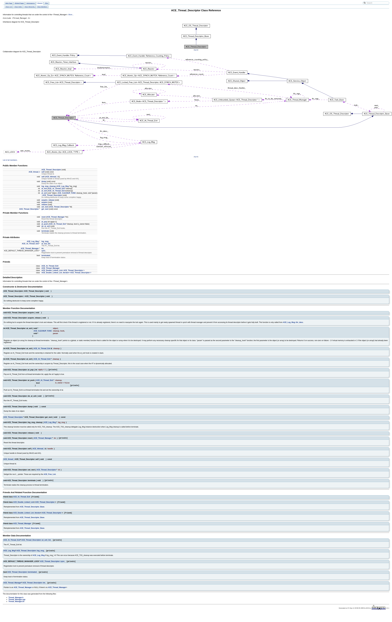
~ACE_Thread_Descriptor (52, 196)
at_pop (44, 222)
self (43, 172)
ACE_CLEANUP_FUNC (67, 193)
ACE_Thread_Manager (56, 217)
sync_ (44, 251)
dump (44, 182)
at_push (45, 224)
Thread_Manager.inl (16, 607)
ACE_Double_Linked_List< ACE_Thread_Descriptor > (63, 271)
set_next (45, 207)
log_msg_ (45, 242)
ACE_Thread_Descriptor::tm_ (34, 588)
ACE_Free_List (50, 477)
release (44, 205)
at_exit (44, 189)
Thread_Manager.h (15, 603)
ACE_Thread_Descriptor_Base (32, 510)
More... (71, 15)
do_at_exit (46, 227)
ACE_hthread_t (51, 177)
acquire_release (48, 200)
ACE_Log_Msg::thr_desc (293, 323)
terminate (45, 231)
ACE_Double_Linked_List (23, 506)
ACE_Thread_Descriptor (51, 170)
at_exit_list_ (46, 244)
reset (44, 217)
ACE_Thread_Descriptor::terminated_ (22, 577)
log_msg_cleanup (49, 187)
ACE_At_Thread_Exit (56, 189)
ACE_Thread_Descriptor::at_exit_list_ (36, 544)
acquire (45, 203)
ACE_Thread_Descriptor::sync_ (52, 566)
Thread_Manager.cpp (16, 605)
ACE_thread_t (34, 172)
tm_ (43, 249)
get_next (45, 209)
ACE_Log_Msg (63, 187)
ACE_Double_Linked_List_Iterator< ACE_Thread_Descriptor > (66, 273)
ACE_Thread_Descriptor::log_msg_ (30, 555)
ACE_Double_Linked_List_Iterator (27, 517)
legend (196, 50)
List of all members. (10, 161)
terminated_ (46, 256)
